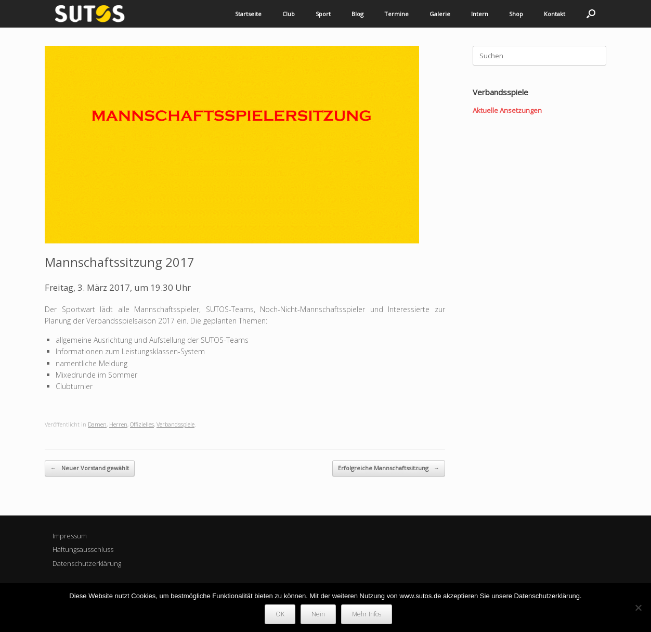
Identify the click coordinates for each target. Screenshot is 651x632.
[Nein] (638, 607)
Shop (516, 14)
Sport (323, 14)
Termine (396, 14)
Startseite (248, 14)
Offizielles (142, 424)
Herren (118, 424)
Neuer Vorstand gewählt (89, 468)
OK (280, 614)
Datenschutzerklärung (87, 563)
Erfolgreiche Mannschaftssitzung (388, 468)
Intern (479, 14)
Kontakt (554, 14)
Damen (97, 424)
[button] (591, 14)
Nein (318, 614)
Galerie (439, 14)
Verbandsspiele (175, 424)
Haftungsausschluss (83, 549)
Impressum (70, 535)
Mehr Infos (366, 614)
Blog (357, 14)
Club (288, 14)
